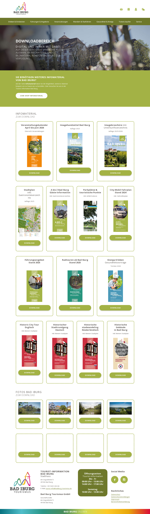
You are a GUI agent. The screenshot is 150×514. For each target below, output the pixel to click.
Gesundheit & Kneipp (105, 22)
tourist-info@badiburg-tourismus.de (59, 488)
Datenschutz (115, 494)
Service (139, 22)
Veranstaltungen (61, 22)
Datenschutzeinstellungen (120, 497)
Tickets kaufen (125, 22)
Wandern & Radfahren (82, 22)
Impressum (115, 499)
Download (34, 173)
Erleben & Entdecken (16, 22)
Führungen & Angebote (39, 22)
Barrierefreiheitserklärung (120, 502)
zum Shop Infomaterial (31, 96)
